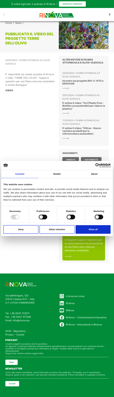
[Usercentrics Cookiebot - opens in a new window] (98, 165)
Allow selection (57, 229)
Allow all (93, 229)
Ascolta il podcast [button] (72, 4)
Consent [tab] (19, 174)
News (18, 22)
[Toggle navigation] (4, 14)
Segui (11, 362)
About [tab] (94, 174)
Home (8, 22)
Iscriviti (12, 384)
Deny (21, 229)
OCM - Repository (15, 331)
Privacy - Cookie (14, 334)
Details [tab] (57, 174)
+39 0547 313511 (19, 313)
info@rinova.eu (21, 320)
